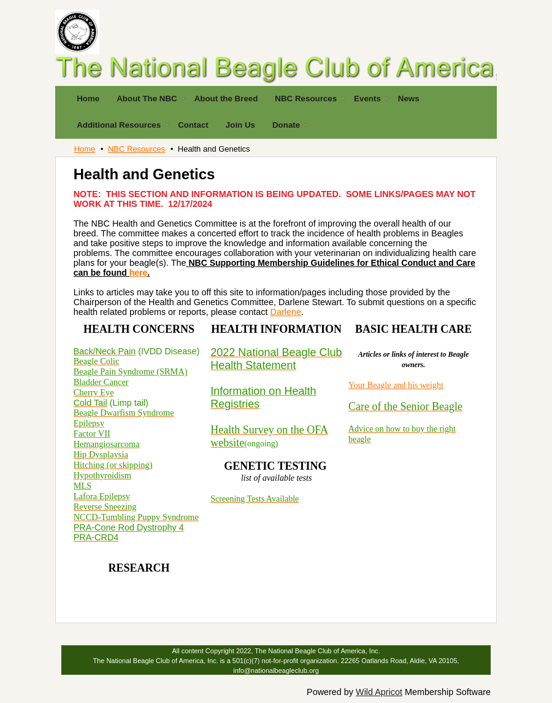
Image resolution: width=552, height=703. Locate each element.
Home (85, 148)
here (138, 273)
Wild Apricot (379, 692)
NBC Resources (136, 148)
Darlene (285, 312)
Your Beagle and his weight (395, 385)
